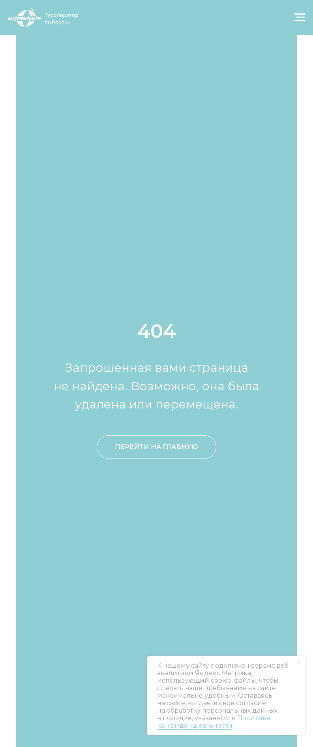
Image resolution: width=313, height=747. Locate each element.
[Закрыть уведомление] (299, 662)
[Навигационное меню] (299, 17)
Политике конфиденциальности (213, 721)
